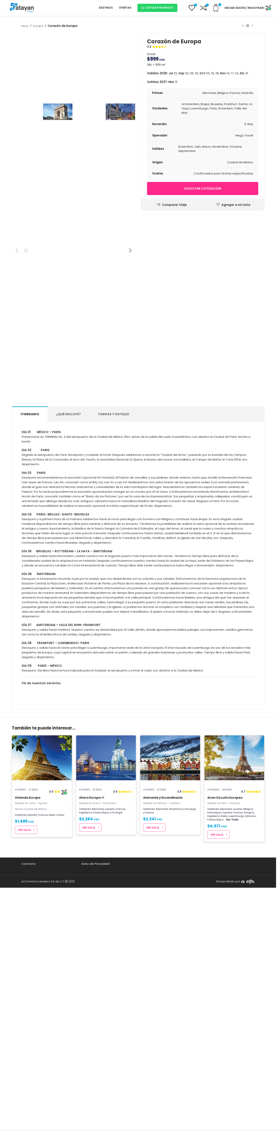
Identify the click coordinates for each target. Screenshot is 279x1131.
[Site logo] (22, 7)
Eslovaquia (214, 1037)
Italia (52, 1039)
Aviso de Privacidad (95, 1088)
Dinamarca (176, 1034)
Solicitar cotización (202, 188)
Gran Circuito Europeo (224, 1022)
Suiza (60, 1039)
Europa (38, 26)
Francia (43, 1039)
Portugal (117, 1037)
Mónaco (250, 1041)
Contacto (28, 1088)
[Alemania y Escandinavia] (170, 984)
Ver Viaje (24, 1055)
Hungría (249, 1037)
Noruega (190, 1034)
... (231, 1044)
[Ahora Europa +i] (106, 984)
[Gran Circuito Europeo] (234, 984)
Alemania (98, 1034)
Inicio (25, 26)
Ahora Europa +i (91, 1022)
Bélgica (248, 1034)
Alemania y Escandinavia (162, 1022)
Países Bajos (101, 1037)
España (32, 1039)
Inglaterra (85, 1037)
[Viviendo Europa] (42, 984)
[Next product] (252, 26)
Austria (237, 1034)
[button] (17, 475)
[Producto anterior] (243, 26)
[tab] (30, 639)
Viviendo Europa (27, 1022)
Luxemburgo (236, 1041)
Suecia (149, 1037)
